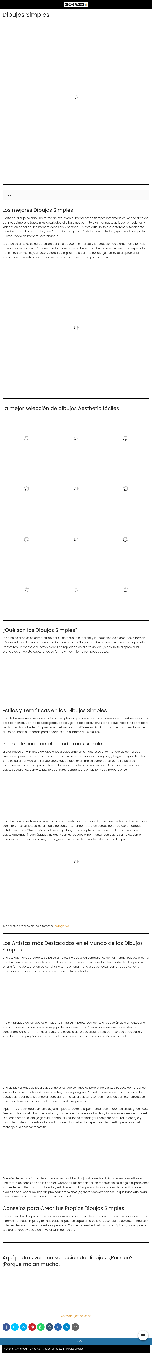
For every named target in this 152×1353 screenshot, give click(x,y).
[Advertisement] (76, 285)
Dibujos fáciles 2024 (53, 1348)
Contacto (35, 1348)
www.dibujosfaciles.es (76, 1316)
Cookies (8, 1348)
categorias (61, 926)
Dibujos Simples (74, 1348)
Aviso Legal (21, 1348)
